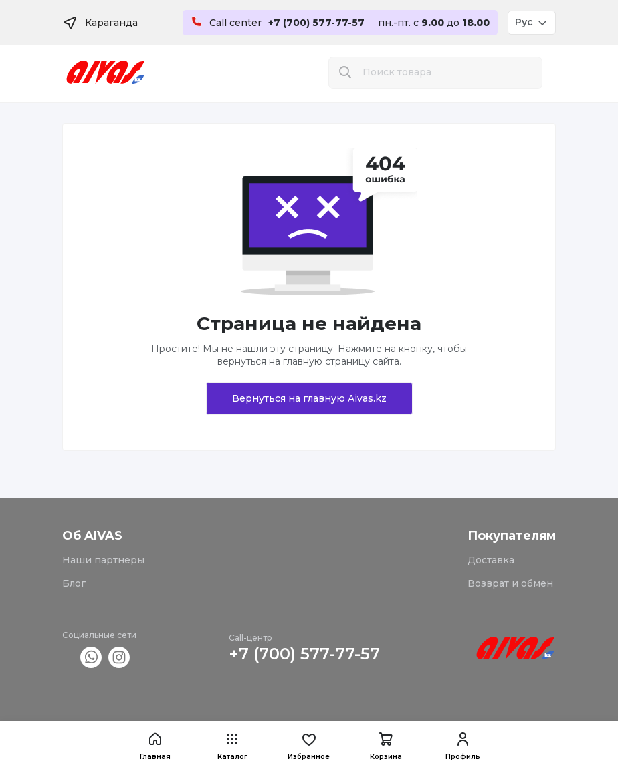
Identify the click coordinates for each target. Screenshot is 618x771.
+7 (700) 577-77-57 (304, 653)
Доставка (491, 560)
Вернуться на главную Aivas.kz (309, 398)
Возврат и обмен (510, 583)
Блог (74, 583)
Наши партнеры (103, 560)
